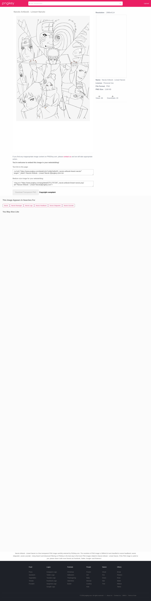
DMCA (124, 595)
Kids (87, 587)
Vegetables (32, 578)
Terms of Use (132, 595)
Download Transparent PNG (25, 192)
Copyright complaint (47, 192)
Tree (103, 584)
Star (103, 581)
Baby (88, 578)
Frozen (88, 572)
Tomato (31, 581)
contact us (67, 157)
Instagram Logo (52, 572)
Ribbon (119, 584)
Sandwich (32, 575)
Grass (104, 578)
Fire (103, 575)
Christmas (70, 572)
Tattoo (119, 587)
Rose (118, 578)
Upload (146, 3)
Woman (88, 581)
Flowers (119, 575)
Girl (87, 575)
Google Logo (51, 587)
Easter (69, 584)
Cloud (104, 572)
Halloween (70, 575)
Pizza (30, 572)
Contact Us (117, 595)
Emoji (119, 572)
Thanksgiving (71, 578)
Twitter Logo (51, 575)
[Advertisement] (38, 137)
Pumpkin (31, 584)
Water (119, 581)
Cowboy (89, 584)
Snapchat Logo (51, 584)
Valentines (70, 581)
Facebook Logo (52, 581)
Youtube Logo (51, 578)
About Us (109, 595)
